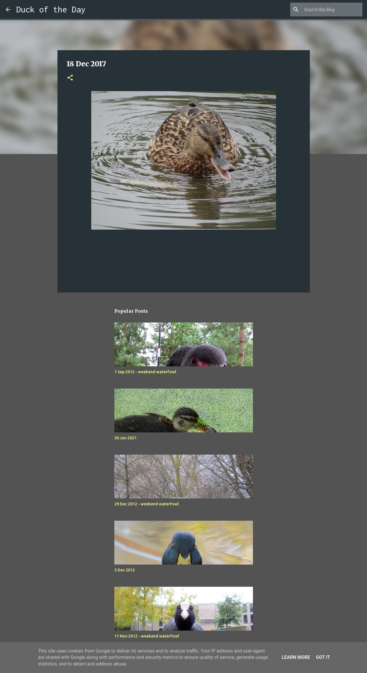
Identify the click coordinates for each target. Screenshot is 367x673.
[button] (70, 78)
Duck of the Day (50, 9)
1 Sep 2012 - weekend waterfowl (145, 372)
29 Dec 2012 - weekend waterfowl (146, 504)
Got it (323, 657)
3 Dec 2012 (124, 570)
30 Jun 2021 (125, 438)
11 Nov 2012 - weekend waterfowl (146, 636)
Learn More (296, 657)
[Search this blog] (332, 9)
